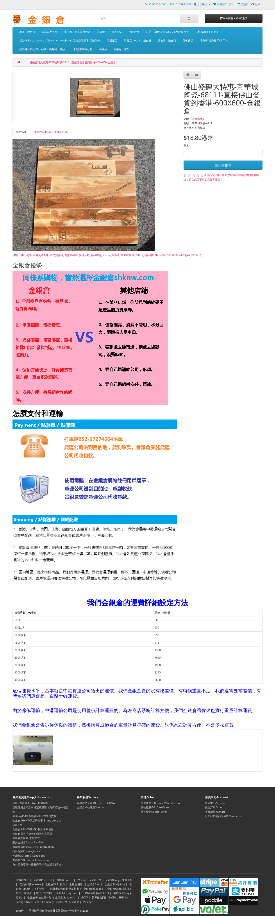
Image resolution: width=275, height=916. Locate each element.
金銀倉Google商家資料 (118, 880)
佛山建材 (160, 255)
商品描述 (21, 132)
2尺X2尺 (196, 255)
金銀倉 (116, 255)
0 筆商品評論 (212, 175)
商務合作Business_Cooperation (31, 860)
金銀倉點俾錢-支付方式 (26, 838)
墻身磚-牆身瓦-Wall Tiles (214, 40)
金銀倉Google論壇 (118, 889)
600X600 (172, 255)
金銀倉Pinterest (42, 880)
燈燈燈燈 (134, 32)
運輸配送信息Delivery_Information (33, 847)
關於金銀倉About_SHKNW (27, 842)
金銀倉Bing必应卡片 (39, 897)
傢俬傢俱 (188, 40)
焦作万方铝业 (24, 893)
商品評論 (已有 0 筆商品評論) (51, 132)
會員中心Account (215, 803)
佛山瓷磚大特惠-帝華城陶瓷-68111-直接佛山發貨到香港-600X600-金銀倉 (73, 62)
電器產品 (112, 40)
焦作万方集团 (44, 893)
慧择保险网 (98, 897)
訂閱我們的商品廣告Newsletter (223, 816)
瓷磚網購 (96, 255)
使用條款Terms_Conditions (28, 855)
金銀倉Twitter (65, 880)
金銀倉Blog (93, 884)
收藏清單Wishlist (215, 812)
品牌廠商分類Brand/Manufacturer (161, 803)
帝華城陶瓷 (198, 119)
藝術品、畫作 (121, 49)
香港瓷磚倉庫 (41, 255)
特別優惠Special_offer (154, 812)
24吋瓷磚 (184, 255)
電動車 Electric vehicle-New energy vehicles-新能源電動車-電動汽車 (59, 40)
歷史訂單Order (214, 807)
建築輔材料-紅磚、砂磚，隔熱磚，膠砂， (43, 49)
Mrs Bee (88, 902)
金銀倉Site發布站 (115, 884)
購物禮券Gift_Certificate (155, 807)
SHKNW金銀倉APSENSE (95, 893)
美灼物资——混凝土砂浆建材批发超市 (56, 889)
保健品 (103, 49)
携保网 (85, 897)
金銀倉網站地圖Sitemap (91, 807)
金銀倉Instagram (66, 893)
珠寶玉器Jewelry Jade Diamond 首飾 (167, 32)
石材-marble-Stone (206, 32)
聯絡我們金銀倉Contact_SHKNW (96, 803)
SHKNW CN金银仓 (68, 902)
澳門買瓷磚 (56, 255)
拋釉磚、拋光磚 (167, 40)
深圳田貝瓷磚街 (144, 255)
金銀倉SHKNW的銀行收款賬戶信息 (33, 829)
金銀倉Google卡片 (66, 897)
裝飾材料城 (127, 255)
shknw (106, 255)
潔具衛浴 (116, 32)
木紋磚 (101, 32)
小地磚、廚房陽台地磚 (77, 32)
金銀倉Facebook (93, 889)
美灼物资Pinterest (30, 884)
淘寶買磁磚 (71, 255)
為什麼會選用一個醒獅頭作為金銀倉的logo (37, 864)
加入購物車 (223, 165)
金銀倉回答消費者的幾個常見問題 (32, 834)
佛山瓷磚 (26, 255)
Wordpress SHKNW (89, 880)
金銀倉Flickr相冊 (55, 884)
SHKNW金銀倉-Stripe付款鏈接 (30, 803)
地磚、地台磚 (27, 32)
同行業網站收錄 (83, 49)
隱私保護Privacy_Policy (26, 851)
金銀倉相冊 (75, 884)
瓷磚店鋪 (84, 255)
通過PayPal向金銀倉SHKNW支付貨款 (34, 816)
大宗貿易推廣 (49, 32)
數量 (186, 145)
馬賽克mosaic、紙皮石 (137, 40)
